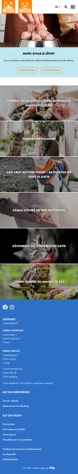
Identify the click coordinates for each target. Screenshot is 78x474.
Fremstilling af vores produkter (17, 439)
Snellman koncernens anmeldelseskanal (22, 449)
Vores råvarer (9, 434)
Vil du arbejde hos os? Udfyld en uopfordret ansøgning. (28, 383)
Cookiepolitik (9, 454)
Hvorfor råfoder (11, 400)
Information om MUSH (14, 429)
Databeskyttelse (10, 459)
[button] (73, 6)
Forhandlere (9, 424)
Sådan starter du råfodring (16, 405)
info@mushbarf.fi (10, 323)
